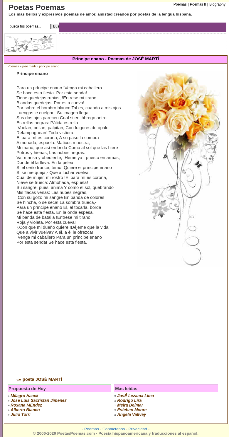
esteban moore (132, 409)
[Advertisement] (55, 314)
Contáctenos (113, 429)
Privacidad (137, 429)
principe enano (49, 66)
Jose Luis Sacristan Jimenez (39, 400)
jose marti (29, 66)
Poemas (13, 66)
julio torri (21, 414)
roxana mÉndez (26, 405)
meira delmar (130, 405)
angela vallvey (131, 414)
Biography (217, 4)
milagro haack (24, 395)
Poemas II (198, 4)
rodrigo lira (129, 400)
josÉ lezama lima (135, 395)
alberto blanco (25, 409)
